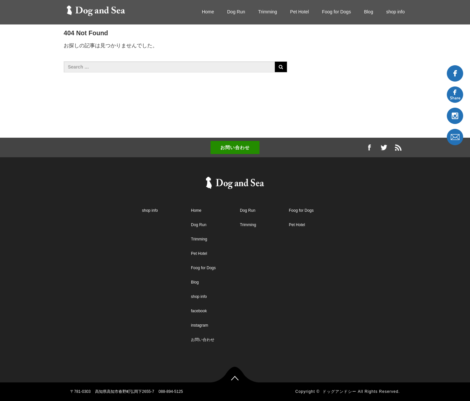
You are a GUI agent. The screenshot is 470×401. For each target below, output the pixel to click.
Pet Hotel (299, 11)
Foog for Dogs (336, 11)
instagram (199, 325)
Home (208, 11)
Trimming (267, 11)
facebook (199, 311)
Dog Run (236, 11)
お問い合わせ (235, 147)
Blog (368, 11)
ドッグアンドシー (339, 391)
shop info (395, 11)
